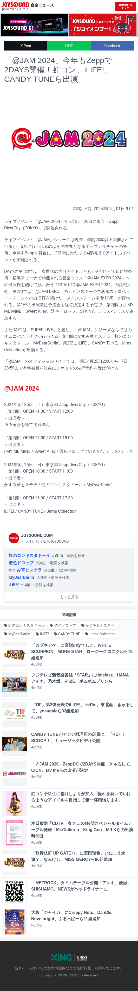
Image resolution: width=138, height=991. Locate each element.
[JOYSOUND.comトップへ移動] (125, 6)
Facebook (112, 46)
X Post (26, 46)
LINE (69, 46)
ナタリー (25, 9)
